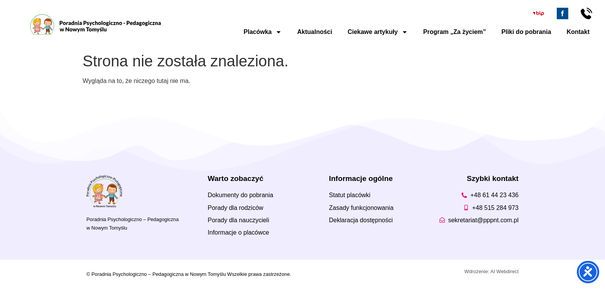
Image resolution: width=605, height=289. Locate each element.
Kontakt (578, 32)
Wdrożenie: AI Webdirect (491, 271)
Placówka (262, 32)
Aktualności (314, 32)
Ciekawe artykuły (378, 32)
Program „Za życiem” (454, 32)
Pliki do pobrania (526, 32)
